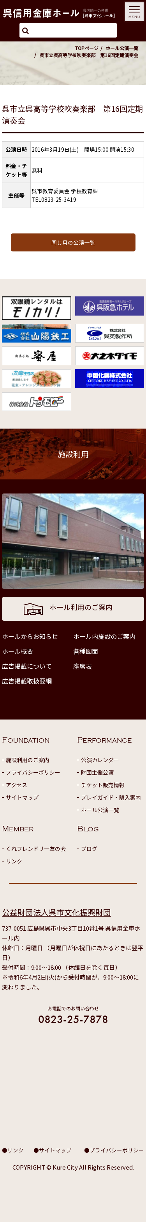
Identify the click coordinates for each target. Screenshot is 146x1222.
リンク (14, 861)
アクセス (16, 785)
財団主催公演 (97, 772)
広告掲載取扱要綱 (27, 680)
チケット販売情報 (103, 785)
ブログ (89, 848)
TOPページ (87, 48)
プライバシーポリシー (33, 772)
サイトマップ (22, 797)
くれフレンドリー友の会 (36, 848)
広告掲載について (27, 666)
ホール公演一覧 (122, 48)
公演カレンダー (100, 760)
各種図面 (85, 651)
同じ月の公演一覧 (73, 242)
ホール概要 (17, 651)
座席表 (82, 666)
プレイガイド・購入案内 (111, 797)
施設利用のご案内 (27, 760)
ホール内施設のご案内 (104, 636)
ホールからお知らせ (30, 636)
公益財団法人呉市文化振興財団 (56, 912)
